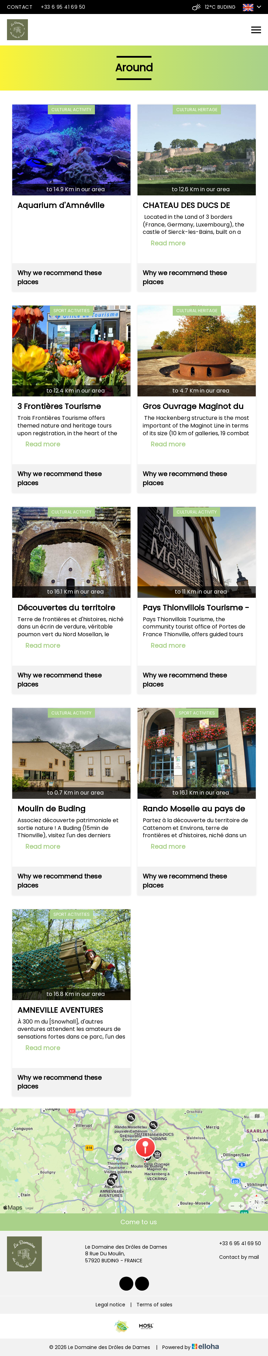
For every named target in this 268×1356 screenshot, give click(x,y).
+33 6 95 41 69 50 (236, 1243)
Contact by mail (235, 1257)
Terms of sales (154, 1304)
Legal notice (110, 1304)
